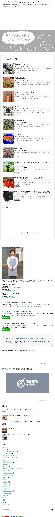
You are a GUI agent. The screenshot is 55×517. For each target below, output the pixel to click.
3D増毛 (5, 447)
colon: (4, 449)
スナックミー (19, 106)
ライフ (4, 495)
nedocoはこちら (31, 305)
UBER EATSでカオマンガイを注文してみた (32, 192)
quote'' (4, 464)
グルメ (26, 66)
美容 (4, 500)
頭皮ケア (5, 504)
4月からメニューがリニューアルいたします (18, 434)
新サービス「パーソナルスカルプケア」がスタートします (22, 409)
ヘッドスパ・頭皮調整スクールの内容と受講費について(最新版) (24, 422)
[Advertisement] (27, 19)
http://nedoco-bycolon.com (8, 297)
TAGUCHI (5, 466)
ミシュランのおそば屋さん (25, 92)
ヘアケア (5, 488)
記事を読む (17, 72)
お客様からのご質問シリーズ (10, 468)
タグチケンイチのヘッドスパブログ (21, 2)
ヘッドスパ (6, 493)
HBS (4, 460)
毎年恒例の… (19, 148)
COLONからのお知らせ (9, 457)
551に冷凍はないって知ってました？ (29, 178)
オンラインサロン (7, 473)
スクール (5, 482)
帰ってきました (11, 428)
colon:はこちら (22, 305)
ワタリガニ (18, 134)
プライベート (6, 486)
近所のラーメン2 (21, 64)
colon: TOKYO (6, 453)
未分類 (4, 497)
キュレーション (7, 475)
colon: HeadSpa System (9, 451)
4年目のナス (19, 120)
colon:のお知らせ (7, 455)
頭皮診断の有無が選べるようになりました (18, 415)
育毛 (4, 502)
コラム (4, 479)
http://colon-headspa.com (8, 290)
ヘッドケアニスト (7, 491)
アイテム (5, 470)
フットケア (6, 484)
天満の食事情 (19, 78)
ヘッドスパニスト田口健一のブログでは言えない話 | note (25, 338)
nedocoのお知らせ (7, 462)
